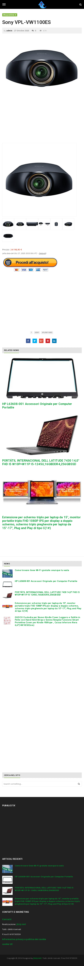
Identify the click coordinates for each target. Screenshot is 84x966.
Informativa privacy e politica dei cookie (24, 939)
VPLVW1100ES (47, 332)
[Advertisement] (42, 122)
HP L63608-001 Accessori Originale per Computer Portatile (46, 581)
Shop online (8, 15)
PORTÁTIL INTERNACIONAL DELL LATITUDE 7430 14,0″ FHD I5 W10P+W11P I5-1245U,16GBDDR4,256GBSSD (40, 462)
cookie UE (7, 944)
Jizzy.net (21, 924)
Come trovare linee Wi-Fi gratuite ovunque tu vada (42, 570)
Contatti (7, 919)
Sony (37, 332)
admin (9, 31)
